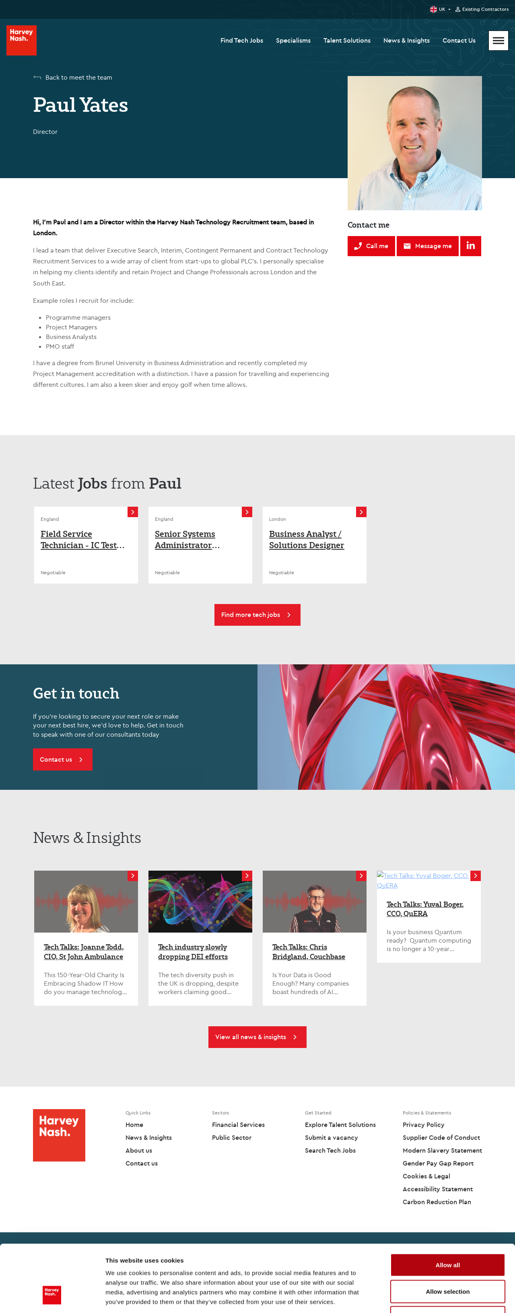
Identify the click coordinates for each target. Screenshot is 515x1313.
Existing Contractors (485, 9)
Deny (448, 1260)
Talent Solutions (347, 40)
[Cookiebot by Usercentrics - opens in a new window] (52, 1297)
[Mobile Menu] (498, 41)
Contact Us (459, 40)
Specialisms (293, 40)
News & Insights (406, 40)
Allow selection (448, 1234)
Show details (422, 1297)
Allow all (448, 1207)
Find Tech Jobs (241, 40)
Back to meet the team (78, 77)
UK (442, 9)
